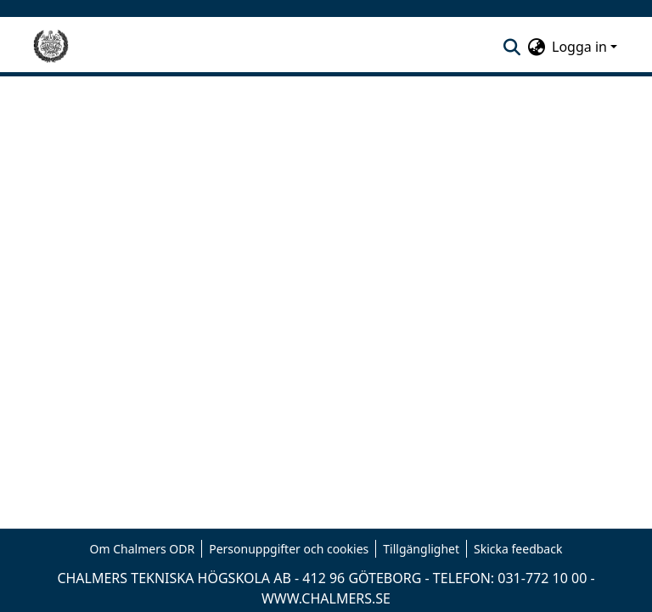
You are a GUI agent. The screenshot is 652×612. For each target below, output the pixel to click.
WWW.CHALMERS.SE (326, 598)
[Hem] (51, 47)
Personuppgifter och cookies (288, 549)
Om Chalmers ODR (142, 549)
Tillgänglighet (421, 549)
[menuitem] (536, 46)
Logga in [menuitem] (579, 46)
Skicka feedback (518, 549)
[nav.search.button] (511, 46)
